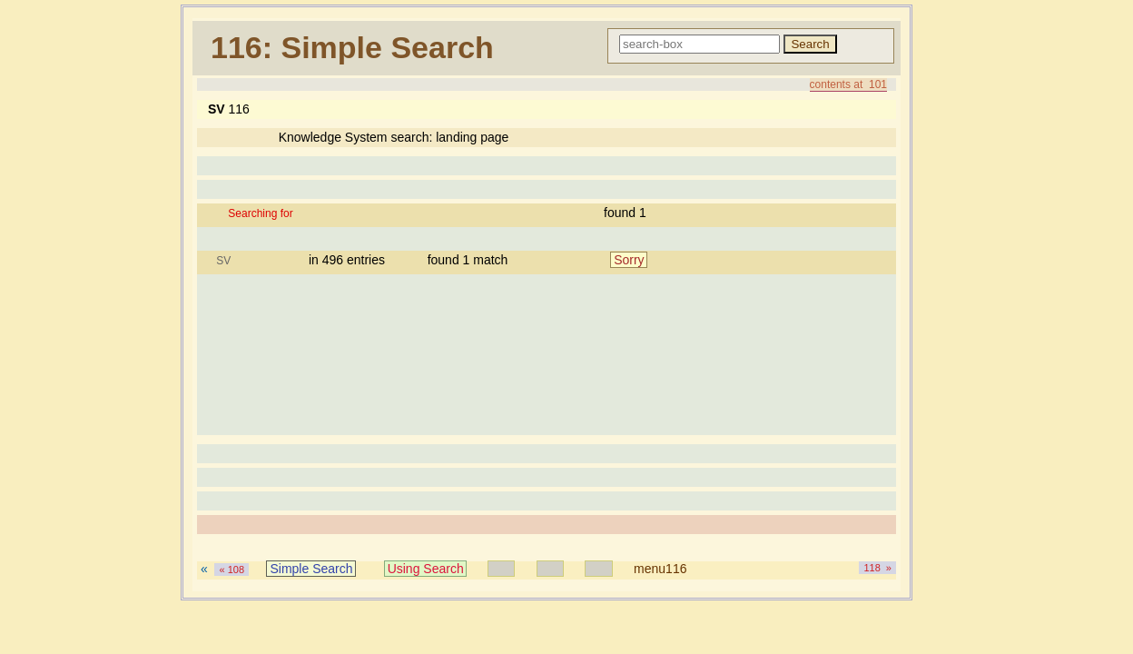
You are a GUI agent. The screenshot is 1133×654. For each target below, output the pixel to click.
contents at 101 (848, 84)
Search (810, 44)
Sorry (629, 260)
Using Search (426, 568)
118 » (877, 567)
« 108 (231, 569)
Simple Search (311, 568)
